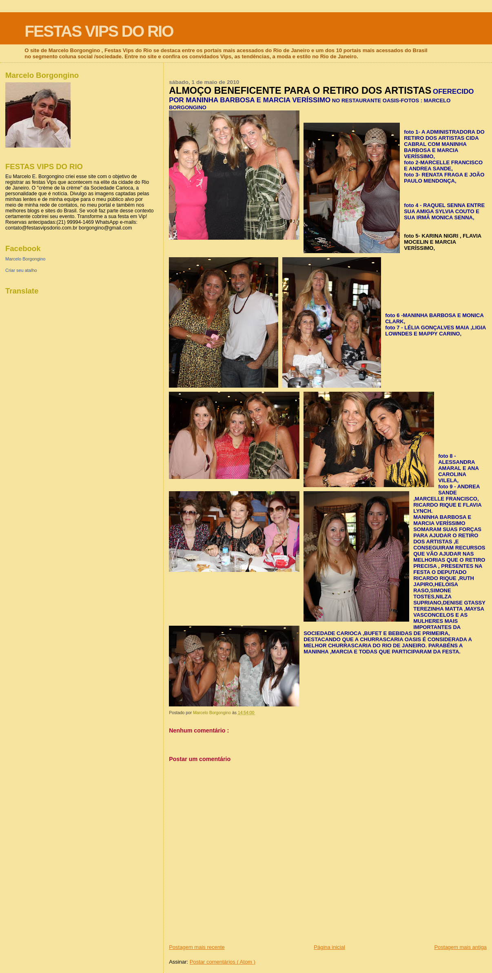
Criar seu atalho (21, 270)
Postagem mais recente (197, 947)
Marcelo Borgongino (25, 258)
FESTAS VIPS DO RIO (98, 31)
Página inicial (329, 947)
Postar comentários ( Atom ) (222, 962)
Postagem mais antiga (460, 947)
